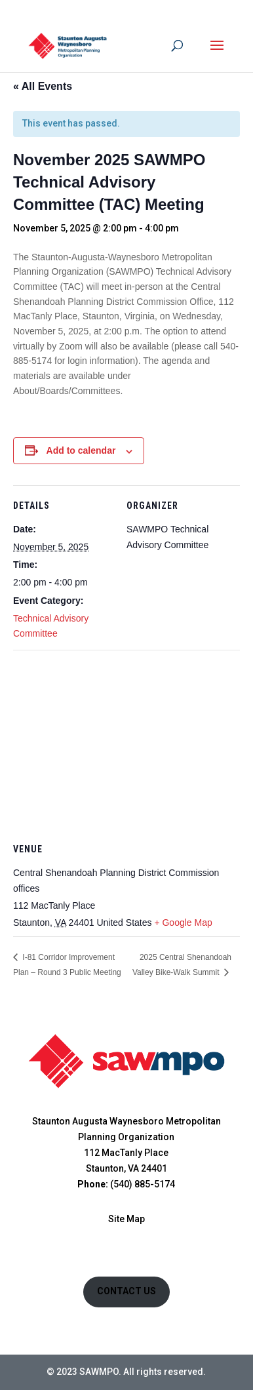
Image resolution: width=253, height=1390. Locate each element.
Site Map (126, 1219)
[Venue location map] (126, 744)
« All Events (42, 86)
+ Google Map (183, 922)
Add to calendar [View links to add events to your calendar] (81, 450)
